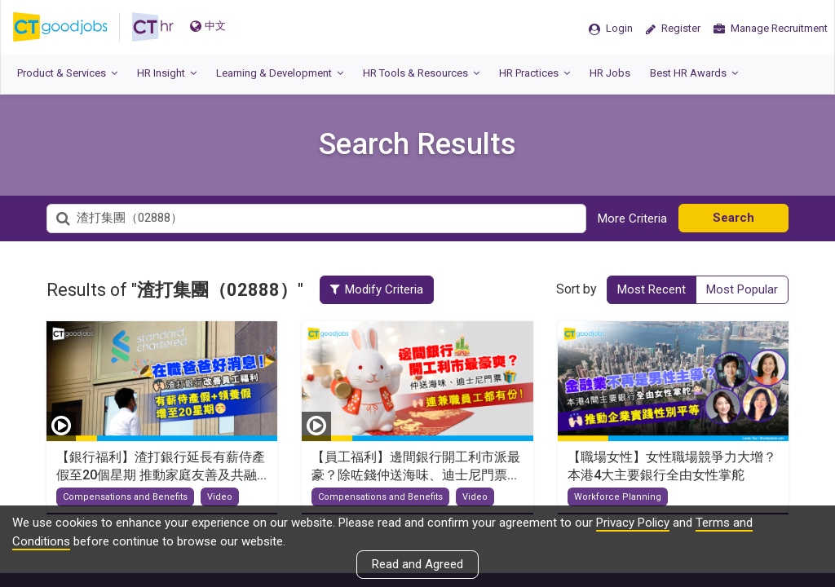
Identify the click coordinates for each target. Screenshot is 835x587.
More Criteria (632, 218)
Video (219, 497)
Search (733, 217)
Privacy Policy (632, 522)
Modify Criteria (378, 289)
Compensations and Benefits (125, 497)
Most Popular (742, 289)
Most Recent (651, 289)
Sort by (576, 289)
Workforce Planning (617, 497)
